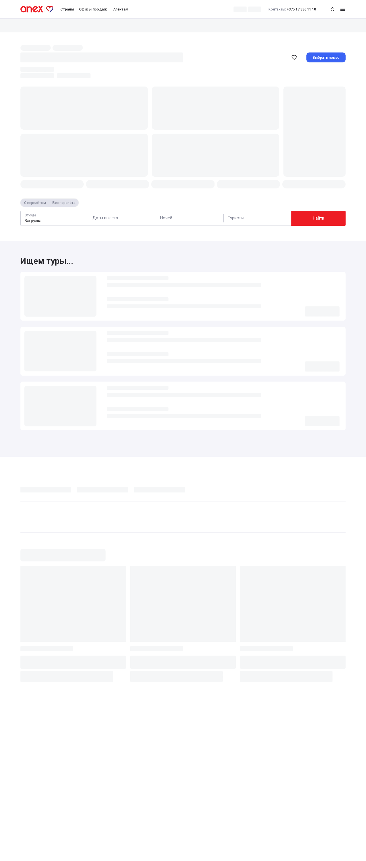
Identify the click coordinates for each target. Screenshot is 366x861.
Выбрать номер (326, 57)
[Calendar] (122, 218)
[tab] (48, 491)
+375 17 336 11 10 (292, 9)
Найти (318, 218)
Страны (67, 9)
